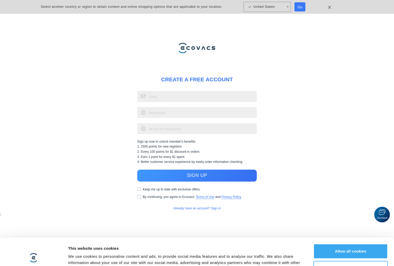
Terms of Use (205, 197)
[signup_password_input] (203, 112)
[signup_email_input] (203, 96)
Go (300, 7)
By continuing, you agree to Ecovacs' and (192, 197)
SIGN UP (197, 176)
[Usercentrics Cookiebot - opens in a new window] (33, 256)
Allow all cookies (350, 224)
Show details (80, 256)
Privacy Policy (231, 197)
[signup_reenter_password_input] (203, 128)
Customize (351, 240)
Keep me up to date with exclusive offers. (172, 189)
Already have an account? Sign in (197, 208)
